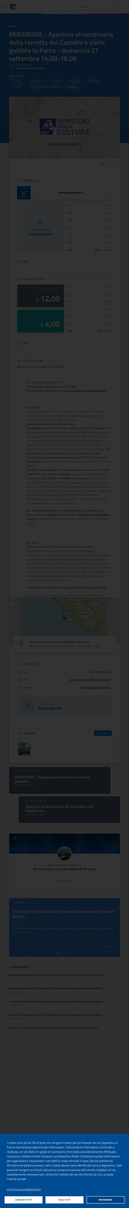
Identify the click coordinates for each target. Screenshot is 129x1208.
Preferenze (105, 1199)
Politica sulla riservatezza (24, 1188)
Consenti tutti (24, 1199)
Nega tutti (64, 1199)
